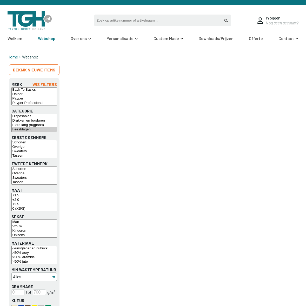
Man (34, 222)
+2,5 (34, 204)
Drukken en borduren (34, 120)
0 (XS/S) (34, 209)
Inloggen (273, 17)
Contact (288, 38)
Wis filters (44, 84)
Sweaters (34, 151)
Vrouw (34, 226)
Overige (34, 147)
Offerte (256, 38)
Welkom (15, 38)
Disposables (34, 116)
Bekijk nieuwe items (34, 69)
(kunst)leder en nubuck (34, 248)
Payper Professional (34, 103)
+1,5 (34, 195)
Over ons (81, 38)
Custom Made (168, 38)
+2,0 (34, 200)
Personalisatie (122, 38)
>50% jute (34, 262)
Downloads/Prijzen (216, 38)
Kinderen (34, 231)
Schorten (34, 142)
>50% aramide (34, 257)
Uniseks (34, 235)
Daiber (34, 94)
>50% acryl (34, 253)
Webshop (46, 38)
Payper (34, 98)
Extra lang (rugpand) (34, 125)
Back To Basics (34, 90)
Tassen (34, 156)
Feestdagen (34, 129)
